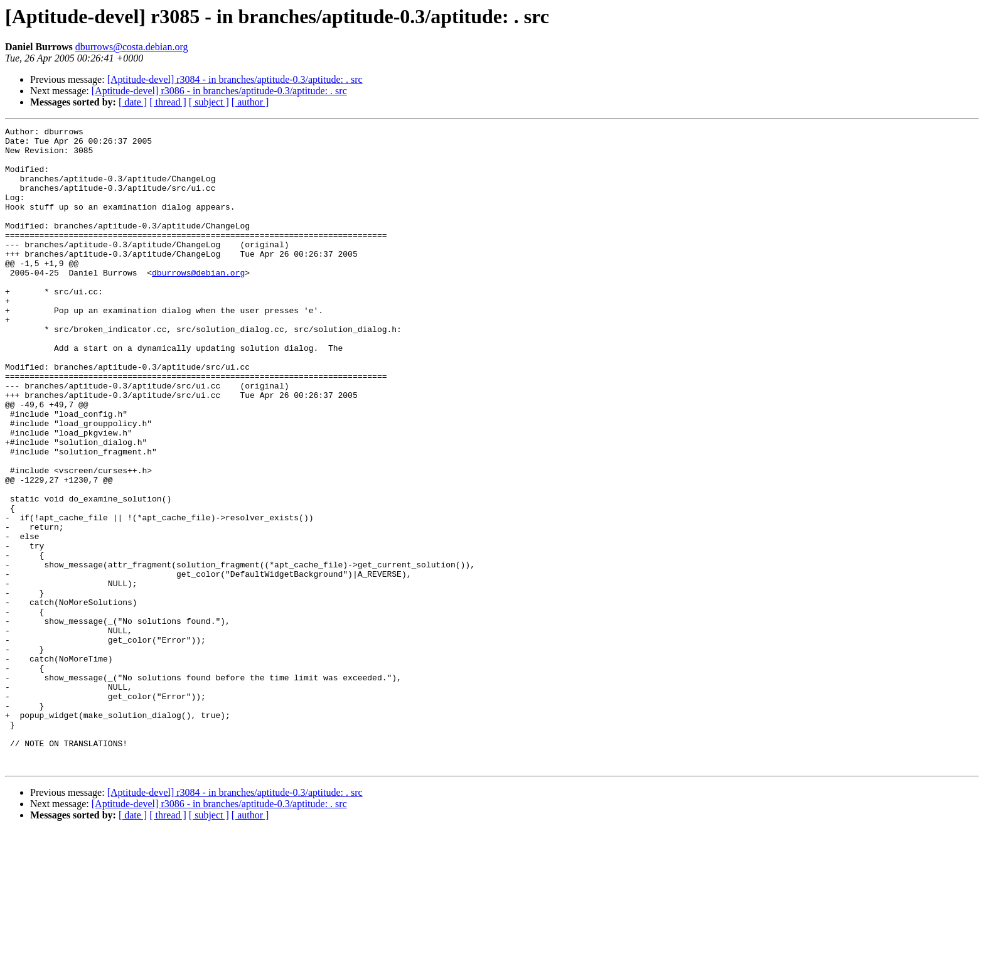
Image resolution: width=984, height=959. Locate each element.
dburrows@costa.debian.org (131, 46)
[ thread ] (167, 102)
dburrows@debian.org (198, 302)
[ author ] (250, 102)
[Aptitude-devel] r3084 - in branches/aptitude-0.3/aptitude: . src (235, 79)
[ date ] (133, 102)
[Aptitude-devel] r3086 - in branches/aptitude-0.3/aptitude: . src (219, 90)
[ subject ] (209, 102)
